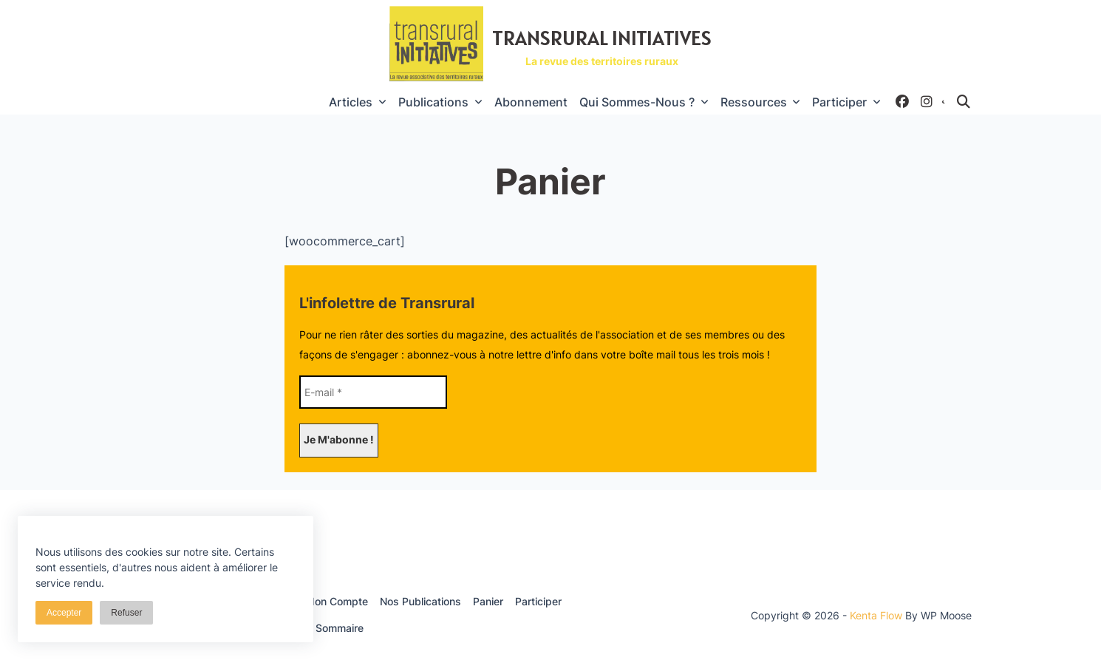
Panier (488, 602)
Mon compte (336, 602)
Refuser (126, 613)
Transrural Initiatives (602, 37)
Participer (846, 102)
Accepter (64, 613)
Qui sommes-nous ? (644, 102)
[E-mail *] (373, 392)
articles (357, 102)
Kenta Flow (876, 616)
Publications (440, 102)
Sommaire (340, 628)
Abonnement (530, 102)
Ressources (760, 102)
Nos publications (420, 602)
